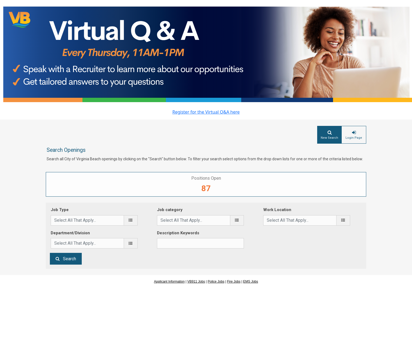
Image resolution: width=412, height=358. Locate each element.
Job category (170, 209)
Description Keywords (178, 232)
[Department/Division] (131, 243)
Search (69, 258)
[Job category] (237, 220)
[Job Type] (131, 220)
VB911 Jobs (196, 281)
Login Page (354, 138)
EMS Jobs (250, 281)
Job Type (60, 209)
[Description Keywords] (200, 243)
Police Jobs (216, 281)
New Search (329, 138)
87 (206, 188)
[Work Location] (343, 220)
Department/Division (70, 232)
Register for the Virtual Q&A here (206, 112)
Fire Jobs (233, 281)
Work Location (277, 209)
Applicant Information (169, 281)
